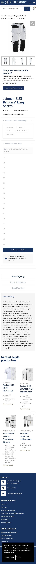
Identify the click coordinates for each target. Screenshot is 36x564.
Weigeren (18, 557)
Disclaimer (4, 542)
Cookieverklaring (6, 536)
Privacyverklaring (7, 539)
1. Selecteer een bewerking (14, 120)
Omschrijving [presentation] (18, 276)
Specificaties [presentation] (18, 288)
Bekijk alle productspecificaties (14, 114)
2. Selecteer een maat (12, 143)
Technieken (4, 520)
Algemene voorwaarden (9, 532)
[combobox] (12, 9)
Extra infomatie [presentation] (18, 282)
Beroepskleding (12, 16)
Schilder (22, 16)
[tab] (18, 276)
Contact (3, 504)
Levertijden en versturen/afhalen (12, 513)
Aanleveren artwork (7, 517)
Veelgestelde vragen (8, 510)
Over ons (4, 507)
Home (3, 16)
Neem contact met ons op (13, 88)
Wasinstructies (6, 523)
